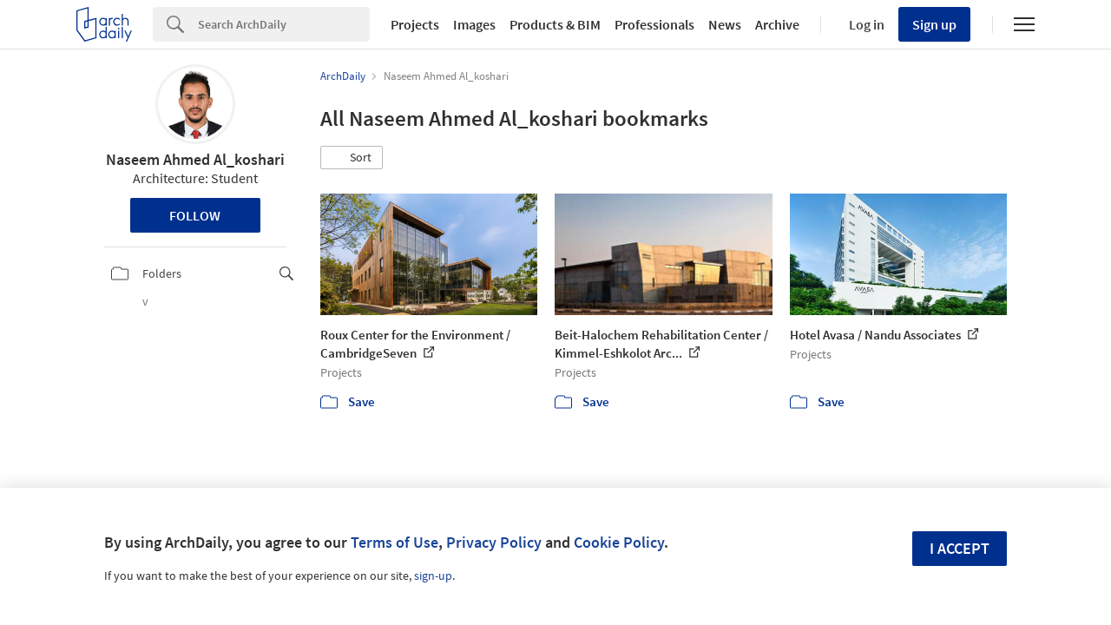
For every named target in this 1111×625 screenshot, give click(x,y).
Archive (777, 24)
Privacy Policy (494, 542)
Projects (415, 24)
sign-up (433, 575)
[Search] (284, 24)
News (724, 24)
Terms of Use (394, 542)
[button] (351, 158)
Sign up (934, 24)
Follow (194, 215)
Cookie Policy (619, 542)
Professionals (654, 24)
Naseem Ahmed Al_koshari (195, 159)
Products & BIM (555, 24)
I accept (959, 548)
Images (474, 24)
